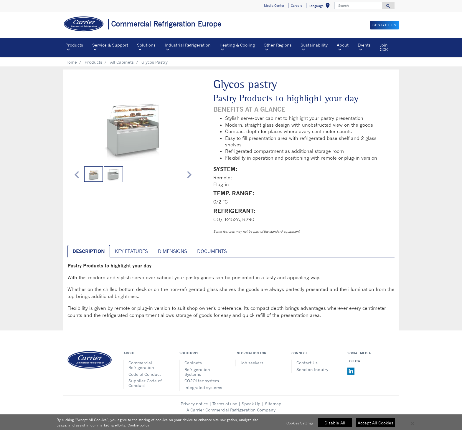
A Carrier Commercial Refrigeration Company (231, 409)
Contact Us (307, 362)
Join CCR (384, 47)
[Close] (412, 426)
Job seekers (251, 362)
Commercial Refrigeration (141, 365)
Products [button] (74, 44)
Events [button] (364, 44)
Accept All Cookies (375, 425)
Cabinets (193, 362)
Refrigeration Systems (197, 372)
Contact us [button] (384, 25)
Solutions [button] (146, 44)
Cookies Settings (300, 425)
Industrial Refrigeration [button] (188, 44)
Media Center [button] (274, 6)
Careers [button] (296, 6)
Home (71, 61)
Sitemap (273, 403)
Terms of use (224, 403)
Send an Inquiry (312, 369)
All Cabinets (122, 61)
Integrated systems (203, 387)
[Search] (358, 5)
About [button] (343, 44)
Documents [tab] (212, 251)
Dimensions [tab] (172, 251)
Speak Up (251, 403)
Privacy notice (194, 403)
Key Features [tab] (131, 251)
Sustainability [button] (314, 44)
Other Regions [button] (278, 44)
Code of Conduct (144, 374)
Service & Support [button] (110, 44)
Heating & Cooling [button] (237, 44)
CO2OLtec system (201, 380)
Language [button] (320, 6)
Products (93, 61)
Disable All (334, 425)
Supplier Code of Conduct (144, 383)
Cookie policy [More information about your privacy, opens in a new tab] (138, 428)
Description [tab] (88, 251)
